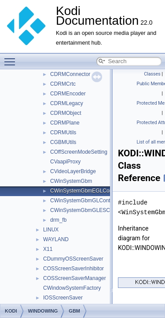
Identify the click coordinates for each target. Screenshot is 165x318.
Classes (152, 74)
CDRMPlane (65, 123)
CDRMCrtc (63, 84)
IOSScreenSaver (63, 298)
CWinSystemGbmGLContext (83, 200)
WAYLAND (56, 239)
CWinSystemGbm (71, 181)
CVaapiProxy (65, 162)
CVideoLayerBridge (73, 171)
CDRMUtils (63, 132)
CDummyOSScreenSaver (73, 259)
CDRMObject (65, 113)
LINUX (51, 230)
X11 (47, 249)
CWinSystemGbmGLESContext (87, 210)
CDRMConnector (70, 74)
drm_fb (58, 220)
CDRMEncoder (68, 94)
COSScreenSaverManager (74, 278)
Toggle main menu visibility (11, 57)
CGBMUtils (63, 142)
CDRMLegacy (66, 103)
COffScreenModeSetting (78, 152)
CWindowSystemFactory (72, 288)
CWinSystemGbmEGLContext (85, 191)
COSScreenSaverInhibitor (73, 268)
